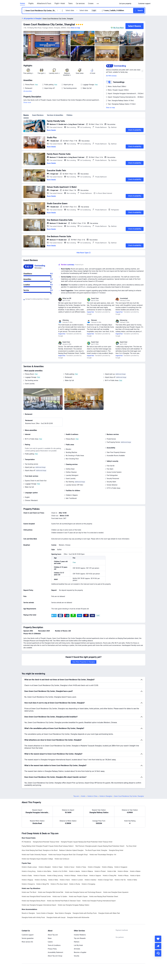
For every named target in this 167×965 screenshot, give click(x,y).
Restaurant (68, 377)
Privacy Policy (52, 949)
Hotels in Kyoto (135, 875)
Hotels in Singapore (120, 867)
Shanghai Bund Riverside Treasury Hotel (46, 842)
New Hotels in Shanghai (63, 913)
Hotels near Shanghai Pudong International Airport (99, 901)
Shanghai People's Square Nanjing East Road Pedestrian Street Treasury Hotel (86, 842)
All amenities (27, 91)
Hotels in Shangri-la (28, 884)
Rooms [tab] (26, 115)
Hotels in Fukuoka (39, 875)
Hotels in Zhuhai (74, 884)
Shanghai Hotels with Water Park (109, 913)
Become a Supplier (80, 952)
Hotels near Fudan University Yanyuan (34, 854)
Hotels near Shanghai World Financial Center (36, 896)
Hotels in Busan (82, 875)
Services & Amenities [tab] (55, 115)
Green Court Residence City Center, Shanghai (49, 24)
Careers (50, 942)
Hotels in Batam (135, 871)
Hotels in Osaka (27, 875)
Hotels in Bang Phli (42, 884)
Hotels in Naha (53, 880)
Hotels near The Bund (29, 892)
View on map (110, 107)
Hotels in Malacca (87, 871)
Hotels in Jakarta (74, 871)
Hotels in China (92, 796)
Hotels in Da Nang (41, 880)
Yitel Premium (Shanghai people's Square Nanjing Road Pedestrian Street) (99, 846)
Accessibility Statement (55, 952)
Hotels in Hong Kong (28, 871)
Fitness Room (29, 374)
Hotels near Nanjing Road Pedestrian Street (103, 896)
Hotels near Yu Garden (60, 896)
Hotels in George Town (105, 880)
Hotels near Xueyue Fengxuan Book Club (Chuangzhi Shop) (68, 854)
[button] (98, 4)
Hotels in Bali (111, 871)
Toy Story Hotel (131, 846)
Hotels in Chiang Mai (109, 875)
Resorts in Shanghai (28, 913)
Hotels (22, 3)
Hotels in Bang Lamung (55, 875)
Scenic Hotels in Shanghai (44, 913)
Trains (70, 3)
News (50, 938)
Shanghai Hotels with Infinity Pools (33, 917)
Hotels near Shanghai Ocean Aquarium (115, 892)
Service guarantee (28, 938)
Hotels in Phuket (100, 871)
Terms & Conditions (54, 945)
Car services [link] (80, 3)
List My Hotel (78, 945)
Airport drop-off (110, 377)
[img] (46, 46)
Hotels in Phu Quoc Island (59, 884)
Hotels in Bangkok (45, 867)
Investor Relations (80, 935)
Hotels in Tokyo (81, 867)
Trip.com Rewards (80, 938)
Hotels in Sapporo (95, 875)
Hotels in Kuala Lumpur (29, 867)
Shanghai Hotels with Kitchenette (78, 917)
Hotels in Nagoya (27, 880)
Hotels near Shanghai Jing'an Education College (37, 859)
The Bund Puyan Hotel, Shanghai (96, 850)
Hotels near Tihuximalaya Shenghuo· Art (103, 854)
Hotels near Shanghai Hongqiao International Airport (39, 905)
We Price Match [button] (118, 28)
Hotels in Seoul (69, 867)
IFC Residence (26, 842)
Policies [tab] (69, 115)
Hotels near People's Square (78, 896)
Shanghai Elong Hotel (116, 850)
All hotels (77, 949)
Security (76, 956)
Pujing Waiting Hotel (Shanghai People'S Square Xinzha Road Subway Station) (48, 846)
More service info (27, 942)
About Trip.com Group (55, 956)
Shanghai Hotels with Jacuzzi (56, 917)
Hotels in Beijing (107, 867)
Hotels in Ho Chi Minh (60, 871)
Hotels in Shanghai (105, 796)
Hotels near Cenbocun (62, 859)
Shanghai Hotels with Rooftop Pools (85, 913)
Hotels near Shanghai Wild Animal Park (50, 892)
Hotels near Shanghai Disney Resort (33, 901)
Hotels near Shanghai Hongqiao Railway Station (73, 905)
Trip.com (76, 796)
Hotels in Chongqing (88, 884)
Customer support (27, 935)
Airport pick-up (110, 374)
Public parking (69, 374)
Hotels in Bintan (123, 871)
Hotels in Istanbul (90, 880)
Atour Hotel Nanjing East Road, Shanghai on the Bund (40, 850)
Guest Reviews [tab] (38, 115)
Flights (31, 3)
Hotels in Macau (123, 875)
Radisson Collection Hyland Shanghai (71, 850)
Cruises (90, 3)
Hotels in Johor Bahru (44, 871)
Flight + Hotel (60, 3)
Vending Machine (71, 452)
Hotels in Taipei (57, 867)
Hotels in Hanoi (65, 880)
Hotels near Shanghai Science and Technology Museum (83, 892)
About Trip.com (53, 935)
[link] (125, 3)
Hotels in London (77, 880)
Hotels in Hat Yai (120, 880)
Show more (27, 102)
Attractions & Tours (44, 3)
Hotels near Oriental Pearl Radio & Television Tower (64, 901)
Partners (76, 942)
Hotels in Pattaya (70, 875)
